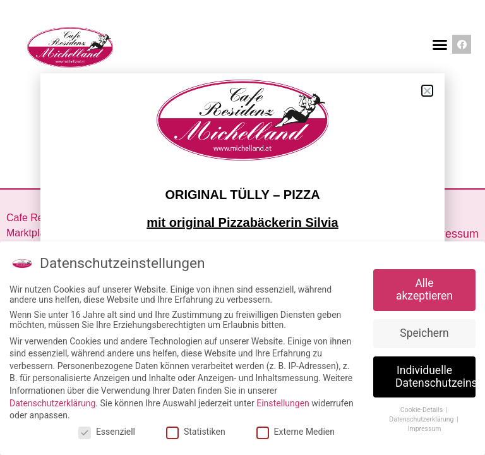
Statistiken (195, 432)
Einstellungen (282, 403)
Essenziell (106, 432)
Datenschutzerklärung (52, 403)
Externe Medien (295, 432)
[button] (440, 44)
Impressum (450, 234)
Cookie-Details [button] (422, 410)
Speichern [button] (424, 333)
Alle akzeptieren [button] (424, 289)
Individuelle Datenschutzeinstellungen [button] (435, 376)
